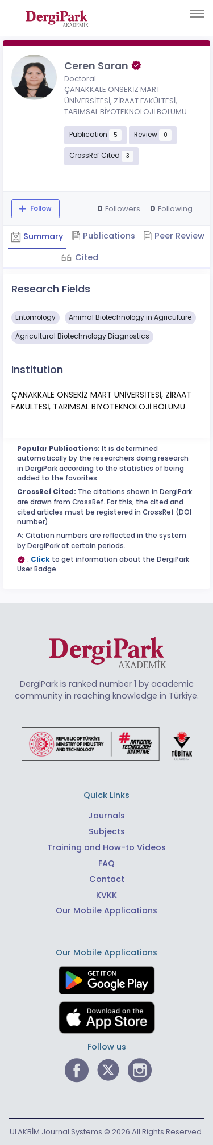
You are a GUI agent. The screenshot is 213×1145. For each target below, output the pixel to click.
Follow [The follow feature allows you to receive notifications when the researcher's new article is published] (40, 208)
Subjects (107, 831)
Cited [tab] (85, 257)
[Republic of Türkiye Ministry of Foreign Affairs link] (107, 743)
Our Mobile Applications (106, 910)
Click (40, 559)
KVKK (106, 895)
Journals (106, 815)
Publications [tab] (103, 235)
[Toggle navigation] (196, 13)
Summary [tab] (37, 236)
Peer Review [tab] (173, 235)
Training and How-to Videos (106, 847)
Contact (106, 879)
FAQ (106, 863)
